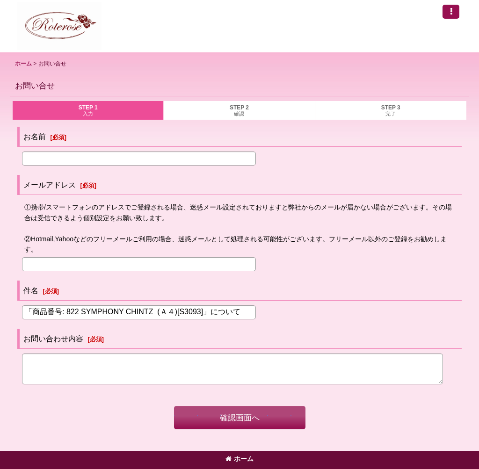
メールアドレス (49, 184)
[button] (451, 12)
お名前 (34, 136)
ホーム (239, 458)
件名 (30, 290)
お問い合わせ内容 (53, 338)
